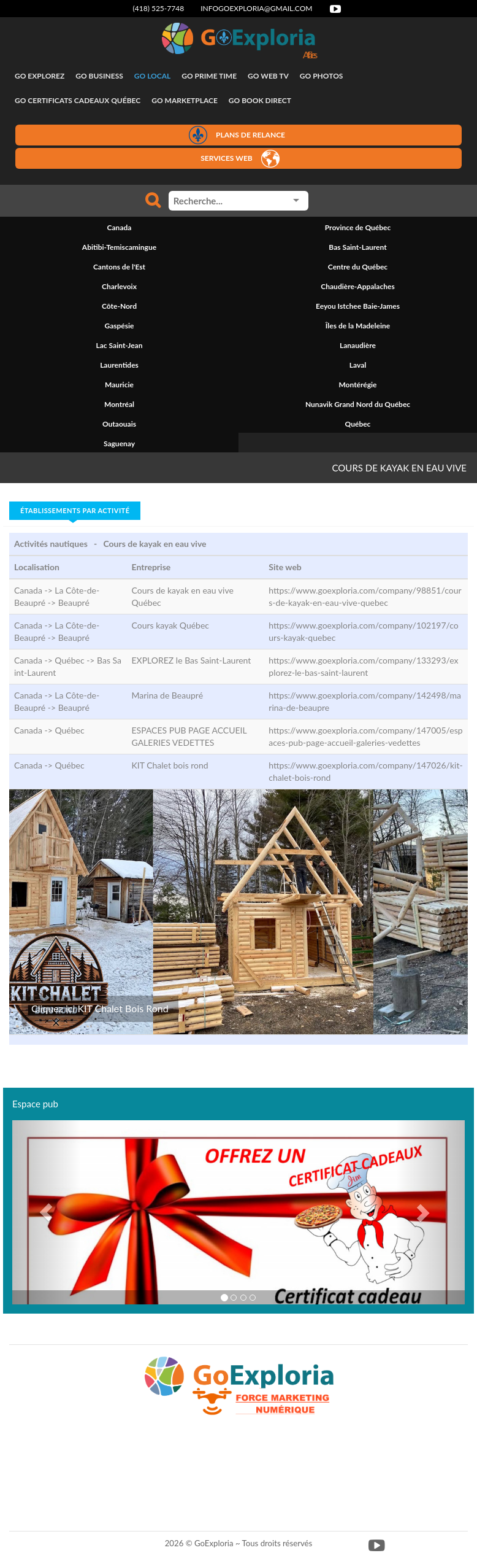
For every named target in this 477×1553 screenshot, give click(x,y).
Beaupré (74, 602)
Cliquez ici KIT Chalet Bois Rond (100, 1008)
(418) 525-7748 (159, 8)
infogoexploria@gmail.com (256, 8)
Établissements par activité (74, 510)
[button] (46, 1212)
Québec (69, 730)
